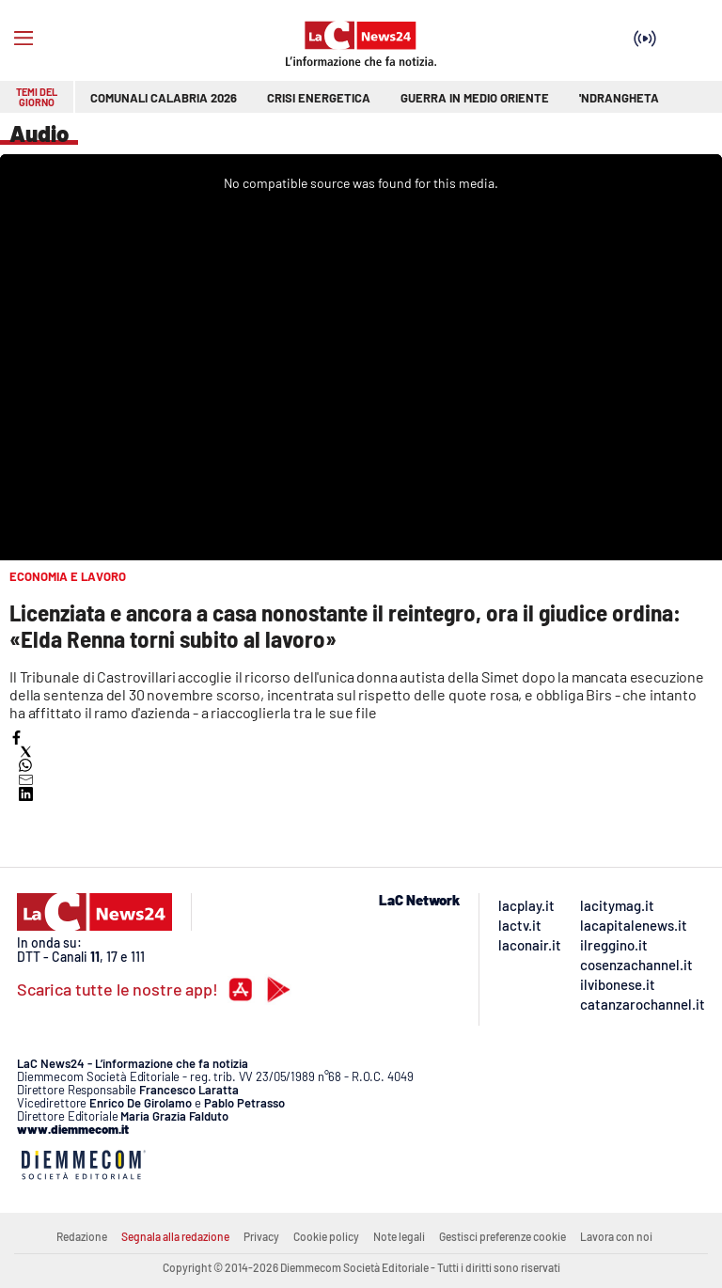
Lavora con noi (616, 1236)
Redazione (81, 1236)
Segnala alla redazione (175, 1236)
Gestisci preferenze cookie (502, 1236)
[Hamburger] (23, 38)
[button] (16, 737)
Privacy (261, 1236)
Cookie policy (326, 1236)
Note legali (399, 1236)
